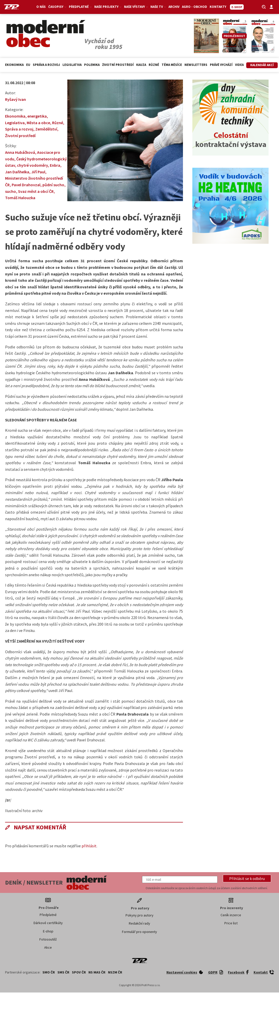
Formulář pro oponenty (139, 931)
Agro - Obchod (194, 7)
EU (28, 65)
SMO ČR (48, 972)
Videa (239, 65)
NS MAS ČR (96, 972)
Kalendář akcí (262, 65)
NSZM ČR (115, 972)
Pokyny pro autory (139, 915)
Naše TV (158, 7)
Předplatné (80, 7)
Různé (154, 65)
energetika (37, 116)
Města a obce (38, 122)
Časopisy (57, 7)
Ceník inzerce (231, 915)
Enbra (55, 165)
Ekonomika (14, 65)
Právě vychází (221, 65)
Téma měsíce (172, 65)
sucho (10, 191)
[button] (247, 878)
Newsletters (195, 65)
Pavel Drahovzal (26, 184)
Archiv (173, 7)
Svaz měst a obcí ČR (36, 191)
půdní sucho (53, 184)
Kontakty (218, 7)
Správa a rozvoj (46, 65)
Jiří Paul (38, 171)
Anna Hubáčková (20, 152)
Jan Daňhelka (17, 171)
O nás (41, 7)
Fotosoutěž (48, 939)
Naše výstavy (136, 7)
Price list (231, 923)
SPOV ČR (79, 972)
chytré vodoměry (32, 165)
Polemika (92, 65)
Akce (48, 947)
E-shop (48, 931)
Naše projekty (107, 7)
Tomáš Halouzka (20, 197)
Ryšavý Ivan (15, 99)
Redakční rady (139, 923)
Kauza (141, 65)
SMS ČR (63, 972)
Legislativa (72, 65)
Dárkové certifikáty (48, 923)
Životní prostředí (118, 65)
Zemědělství (46, 129)
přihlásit (89, 845)
